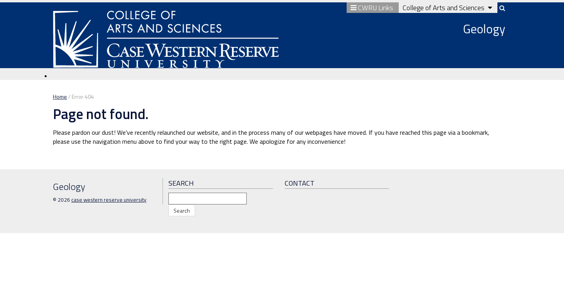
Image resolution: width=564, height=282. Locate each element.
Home (60, 96)
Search (182, 210)
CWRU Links (373, 7)
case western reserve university (108, 200)
